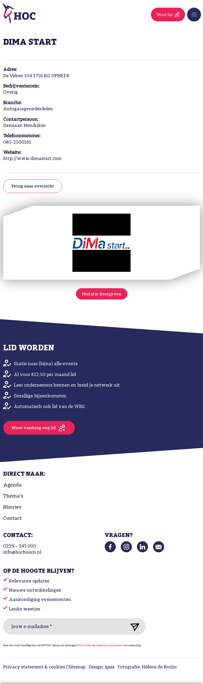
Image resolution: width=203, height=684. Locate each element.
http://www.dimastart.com (32, 158)
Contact (12, 518)
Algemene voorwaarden (109, 645)
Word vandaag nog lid (33, 428)
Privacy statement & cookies (34, 667)
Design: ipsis (101, 667)
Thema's (13, 496)
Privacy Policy (84, 645)
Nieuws (12, 507)
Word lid (164, 15)
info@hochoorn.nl (22, 552)
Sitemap (76, 667)
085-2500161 (17, 142)
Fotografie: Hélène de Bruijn (147, 667)
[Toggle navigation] (194, 14)
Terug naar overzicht (32, 186)
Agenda (12, 485)
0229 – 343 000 (19, 546)
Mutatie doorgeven (101, 294)
